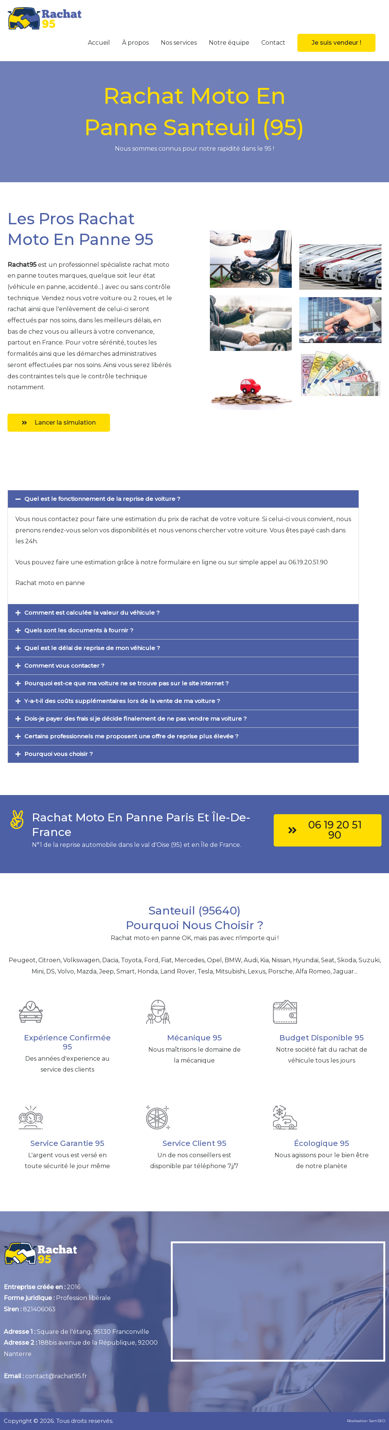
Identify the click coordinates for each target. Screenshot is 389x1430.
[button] (336, 43)
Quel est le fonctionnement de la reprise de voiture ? (104, 498)
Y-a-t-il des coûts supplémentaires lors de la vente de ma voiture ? (125, 700)
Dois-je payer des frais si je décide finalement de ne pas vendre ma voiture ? (139, 718)
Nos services (179, 42)
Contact (273, 42)
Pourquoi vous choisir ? (59, 753)
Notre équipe (229, 42)
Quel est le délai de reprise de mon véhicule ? (92, 648)
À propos (135, 42)
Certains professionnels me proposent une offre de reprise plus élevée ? (134, 736)
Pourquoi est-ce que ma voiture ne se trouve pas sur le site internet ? (129, 683)
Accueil (99, 42)
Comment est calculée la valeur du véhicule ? (92, 612)
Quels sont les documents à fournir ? (80, 630)
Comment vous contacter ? (66, 665)
